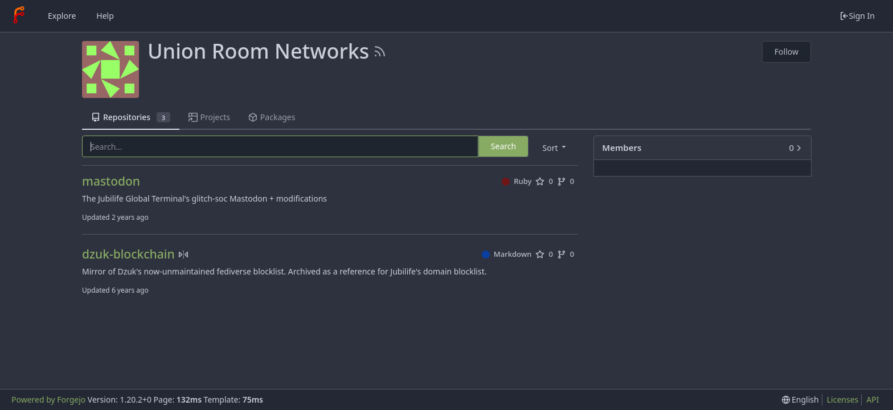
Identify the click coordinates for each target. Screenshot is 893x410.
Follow (786, 51)
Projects (209, 117)
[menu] (555, 147)
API (872, 399)
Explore (62, 15)
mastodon (111, 181)
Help (105, 15)
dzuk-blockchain (128, 254)
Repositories (130, 117)
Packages (271, 117)
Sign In (857, 15)
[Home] (18, 16)
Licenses (843, 399)
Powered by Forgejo (48, 399)
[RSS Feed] (380, 51)
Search (503, 146)
